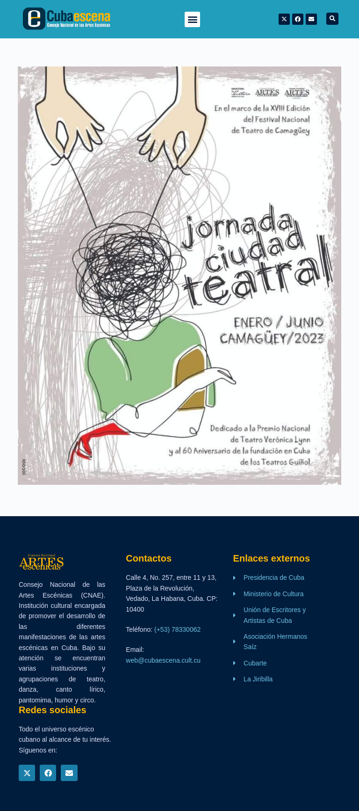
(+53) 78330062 (177, 629)
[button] (192, 19)
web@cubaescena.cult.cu (163, 660)
